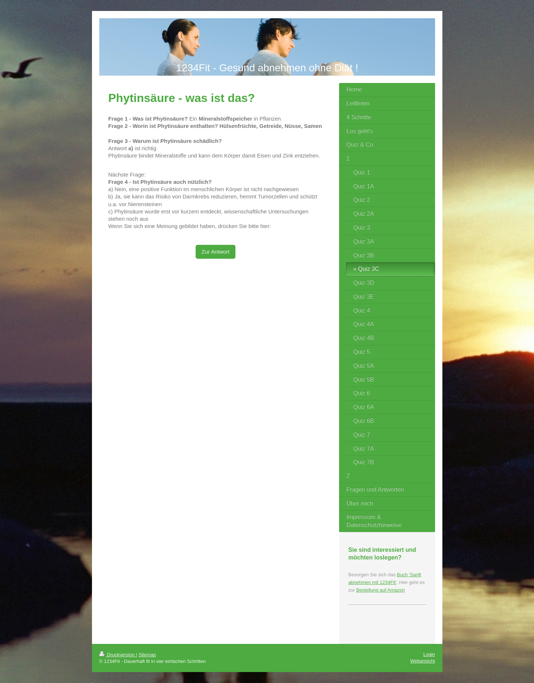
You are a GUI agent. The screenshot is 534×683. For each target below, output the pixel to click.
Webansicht (422, 661)
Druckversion (117, 654)
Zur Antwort (215, 251)
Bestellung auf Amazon (380, 590)
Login (429, 654)
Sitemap (147, 654)
